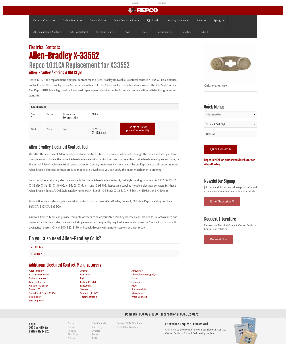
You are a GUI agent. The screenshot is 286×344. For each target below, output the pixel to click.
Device (50, 114)
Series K (38, 253)
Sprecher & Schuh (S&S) (42, 293)
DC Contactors (79, 32)
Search (153, 20)
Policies (72, 330)
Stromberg (35, 296)
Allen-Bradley (50, 56)
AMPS (95, 114)
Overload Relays (106, 32)
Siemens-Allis (139, 289)
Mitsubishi (85, 285)
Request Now (218, 239)
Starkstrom (137, 293)
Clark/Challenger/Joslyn (144, 274)
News (95, 334)
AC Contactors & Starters (47, 32)
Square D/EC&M (89, 293)
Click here (170, 329)
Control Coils (98, 20)
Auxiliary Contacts (177, 20)
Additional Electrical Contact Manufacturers (65, 265)
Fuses (145, 32)
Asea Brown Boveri (39, 274)
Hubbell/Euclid (88, 282)
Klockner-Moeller (38, 285)
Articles (96, 330)
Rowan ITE (34, 289)
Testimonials (99, 323)
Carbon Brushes (72, 20)
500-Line (38, 247)
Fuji (82, 278)
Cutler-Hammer (37, 278)
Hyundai (136, 282)
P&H (134, 285)
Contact (162, 2)
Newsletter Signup (219, 181)
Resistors (188, 32)
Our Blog (97, 327)
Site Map (73, 334)
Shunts (201, 20)
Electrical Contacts (44, 20)
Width (34, 129)
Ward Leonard (139, 296)
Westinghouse (37, 300)
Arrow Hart (137, 270)
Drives (128, 32)
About (135, 2)
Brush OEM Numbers (128, 327)
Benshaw (85, 274)
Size (33, 114)
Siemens (85, 289)
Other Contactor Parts (126, 20)
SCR (205, 32)
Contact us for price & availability (138, 128)
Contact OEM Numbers (129, 323)
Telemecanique (88, 296)
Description (69, 114)
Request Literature (220, 219)
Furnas (135, 278)
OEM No (96, 129)
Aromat (84, 270)
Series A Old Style (68, 73)
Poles (49, 129)
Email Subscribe (222, 201)
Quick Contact (220, 149)
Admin (71, 338)
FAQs (95, 338)
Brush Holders (165, 32)
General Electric (37, 282)
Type (65, 129)
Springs (219, 20)
